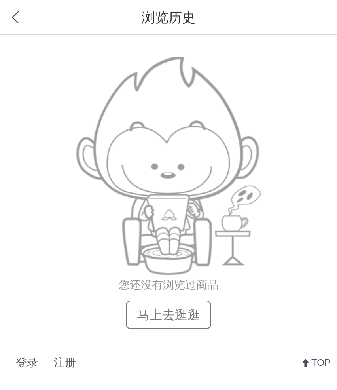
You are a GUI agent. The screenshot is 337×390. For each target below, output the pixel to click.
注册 (65, 362)
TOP (321, 362)
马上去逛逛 (168, 315)
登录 (27, 362)
